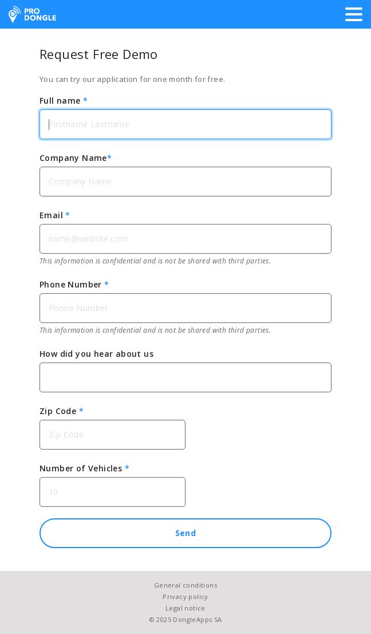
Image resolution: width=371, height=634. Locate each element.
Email (55, 215)
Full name (64, 100)
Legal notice (185, 608)
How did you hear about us (96, 353)
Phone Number (74, 284)
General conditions (185, 585)
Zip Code (62, 410)
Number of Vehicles (84, 468)
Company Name (76, 157)
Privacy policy (185, 596)
